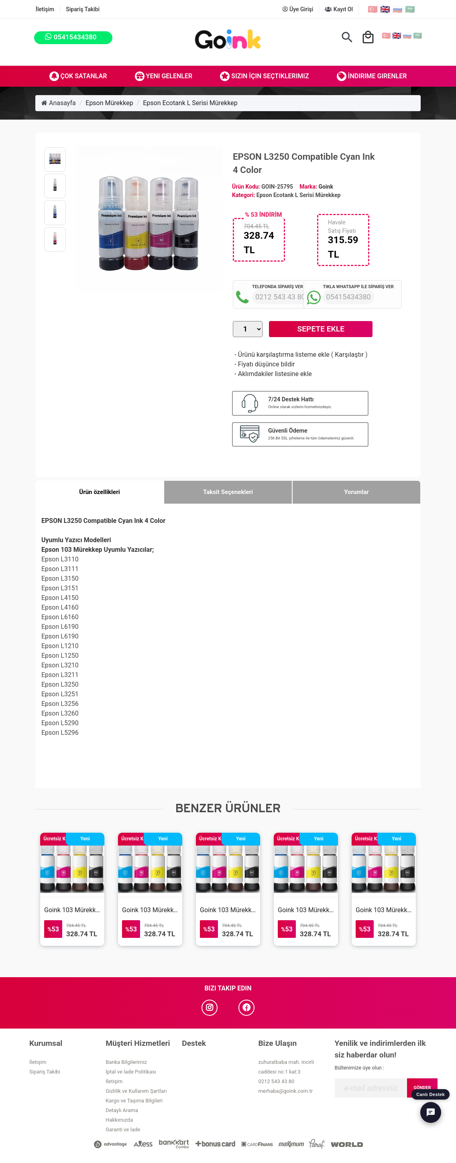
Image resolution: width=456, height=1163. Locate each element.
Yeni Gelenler (164, 76)
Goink (325, 186)
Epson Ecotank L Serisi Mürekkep (190, 103)
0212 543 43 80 (276, 1081)
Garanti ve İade (123, 1129)
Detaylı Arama (122, 1110)
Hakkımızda (119, 1120)
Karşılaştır (349, 354)
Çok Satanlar (78, 76)
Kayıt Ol (339, 9)
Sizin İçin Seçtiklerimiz (264, 76)
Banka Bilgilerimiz (126, 1062)
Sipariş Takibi (83, 9)
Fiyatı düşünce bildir (264, 364)
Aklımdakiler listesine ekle (272, 374)
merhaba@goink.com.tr (285, 1091)
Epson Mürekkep (109, 103)
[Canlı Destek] (430, 1112)
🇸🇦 (410, 9)
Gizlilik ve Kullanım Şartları (136, 1091)
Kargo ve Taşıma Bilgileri (134, 1101)
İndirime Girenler (372, 76)
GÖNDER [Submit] (422, 1087)
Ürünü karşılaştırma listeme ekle (281, 354)
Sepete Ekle (320, 328)
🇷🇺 (398, 9)
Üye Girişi (298, 9)
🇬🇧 (385, 9)
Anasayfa (58, 103)
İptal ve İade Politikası (131, 1072)
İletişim (45, 9)
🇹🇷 (373, 9)
